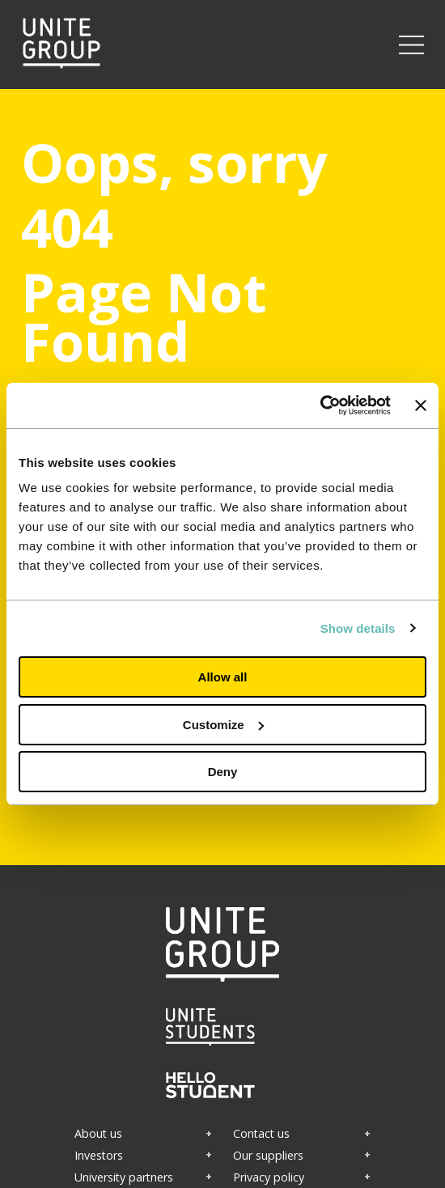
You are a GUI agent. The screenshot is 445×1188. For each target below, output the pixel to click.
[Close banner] (420, 405)
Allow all (223, 677)
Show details (358, 628)
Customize (223, 725)
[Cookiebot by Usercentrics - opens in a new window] (320, 405)
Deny (223, 772)
